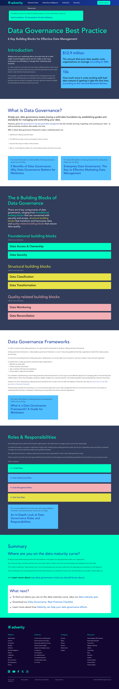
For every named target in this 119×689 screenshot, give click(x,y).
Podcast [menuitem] (89, 657)
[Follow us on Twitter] (22, 671)
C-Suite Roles (18, 468)
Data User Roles (19, 497)
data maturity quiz (88, 597)
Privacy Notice (24, 679)
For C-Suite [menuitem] (37, 662)
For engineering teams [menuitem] (40, 657)
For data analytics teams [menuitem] (40, 660)
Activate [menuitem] (10, 657)
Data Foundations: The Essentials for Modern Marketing (31, 17)
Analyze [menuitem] (10, 652)
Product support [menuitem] (91, 664)
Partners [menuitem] (63, 645)
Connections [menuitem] (90, 643)
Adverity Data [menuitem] (11, 638)
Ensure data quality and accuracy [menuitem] (42, 643)
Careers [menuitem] (63, 643)
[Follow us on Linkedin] (9, 671)
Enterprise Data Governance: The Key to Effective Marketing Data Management (85, 170)
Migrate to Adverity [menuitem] (92, 645)
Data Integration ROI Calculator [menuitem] (95, 638)
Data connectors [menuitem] (12, 660)
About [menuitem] (62, 640)
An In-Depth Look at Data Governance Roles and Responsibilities (27, 518)
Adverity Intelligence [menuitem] (13, 650)
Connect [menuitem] (10, 640)
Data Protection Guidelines (42, 679)
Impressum (10, 681)
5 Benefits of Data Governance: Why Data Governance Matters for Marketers (33, 170)
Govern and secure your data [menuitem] (41, 640)
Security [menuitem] (63, 638)
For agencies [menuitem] (37, 650)
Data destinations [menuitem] (12, 662)
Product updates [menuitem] (91, 660)
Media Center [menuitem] (64, 648)
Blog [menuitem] (88, 652)
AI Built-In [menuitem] (10, 648)
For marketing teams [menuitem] (39, 655)
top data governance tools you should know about (57, 578)
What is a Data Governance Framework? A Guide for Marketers (28, 409)
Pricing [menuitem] (9, 664)
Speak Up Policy (59, 679)
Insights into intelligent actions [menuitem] (42, 648)
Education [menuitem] (89, 655)
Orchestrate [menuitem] (11, 643)
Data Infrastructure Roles (22, 478)
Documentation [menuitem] (91, 662)
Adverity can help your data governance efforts (62, 607)
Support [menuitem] (63, 650)
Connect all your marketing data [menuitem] (42, 638)
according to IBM (99, 62)
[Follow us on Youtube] (13, 671)
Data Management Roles (22, 488)
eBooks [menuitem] (89, 648)
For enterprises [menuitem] (38, 652)
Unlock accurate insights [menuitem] (40, 645)
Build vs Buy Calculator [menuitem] (93, 640)
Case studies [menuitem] (90, 650)
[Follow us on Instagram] (27, 671)
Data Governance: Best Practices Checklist (50, 602)
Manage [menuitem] (10, 645)
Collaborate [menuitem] (11, 655)
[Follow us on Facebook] (18, 671)
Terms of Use (11, 679)
